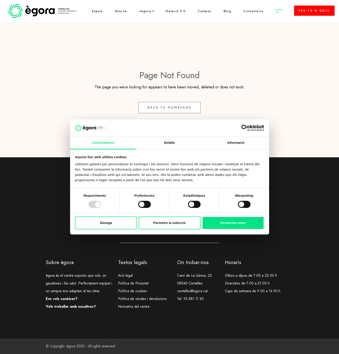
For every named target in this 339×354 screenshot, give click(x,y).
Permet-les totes (233, 223)
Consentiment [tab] (103, 142)
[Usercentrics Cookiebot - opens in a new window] (244, 128)
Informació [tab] (236, 142)
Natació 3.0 (176, 11)
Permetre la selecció (169, 223)
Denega (106, 223)
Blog (227, 11)
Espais (97, 11)
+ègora (145, 11)
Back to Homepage (169, 107)
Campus (204, 11)
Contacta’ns (253, 11)
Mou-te (121, 11)
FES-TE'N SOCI (314, 10)
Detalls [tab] (169, 142)
